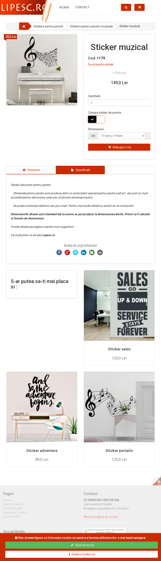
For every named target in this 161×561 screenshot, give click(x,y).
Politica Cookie (12, 510)
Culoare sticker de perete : (105, 112)
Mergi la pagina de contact (101, 518)
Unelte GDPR (11, 518)
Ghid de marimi (13, 506)
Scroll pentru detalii (100, 64)
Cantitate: (94, 96)
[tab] (30, 170)
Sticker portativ (119, 450)
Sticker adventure (41, 450)
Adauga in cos (119, 147)
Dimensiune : (96, 129)
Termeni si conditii (15, 514)
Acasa (64, 7)
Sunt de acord (82, 545)
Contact (82, 7)
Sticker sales (119, 349)
